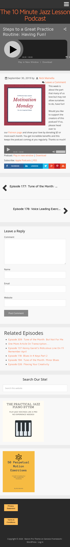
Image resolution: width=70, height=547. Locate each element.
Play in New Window (28, 62)
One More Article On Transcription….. (29, 343)
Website (8, 297)
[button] (35, 4)
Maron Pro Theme (32, 539)
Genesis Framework (53, 539)
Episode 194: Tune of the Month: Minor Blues (33, 360)
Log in (40, 542)
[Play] (12, 49)
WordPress (31, 542)
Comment (9, 237)
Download (47, 62)
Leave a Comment (55, 82)
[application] (35, 149)
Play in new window (23, 155)
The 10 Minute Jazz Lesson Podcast (35, 15)
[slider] (35, 149)
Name (7, 269)
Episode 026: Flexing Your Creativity (28, 364)
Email (7, 283)
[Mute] (67, 57)
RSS (35, 160)
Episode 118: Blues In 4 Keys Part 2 (27, 355)
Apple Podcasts (23, 160)
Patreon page (15, 132)
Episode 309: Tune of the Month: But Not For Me (35, 339)
